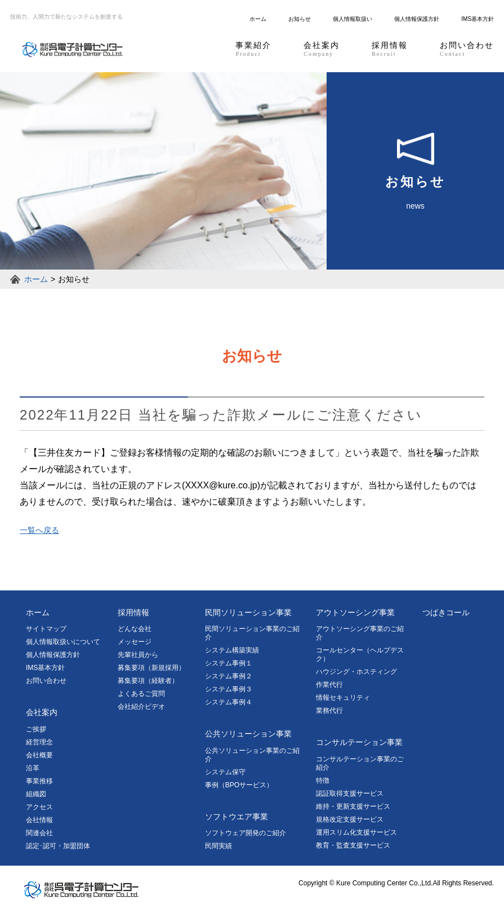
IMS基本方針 (477, 19)
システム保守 (225, 772)
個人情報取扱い (352, 19)
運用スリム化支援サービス (356, 832)
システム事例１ (228, 663)
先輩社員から (138, 655)
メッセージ (134, 642)
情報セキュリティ (343, 698)
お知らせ (299, 19)
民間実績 (218, 846)
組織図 (36, 794)
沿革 (32, 768)
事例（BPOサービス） (239, 785)
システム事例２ (228, 676)
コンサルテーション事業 (359, 742)
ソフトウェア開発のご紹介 (245, 833)
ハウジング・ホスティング (356, 672)
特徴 (322, 780)
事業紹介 (253, 49)
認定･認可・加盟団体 (58, 846)
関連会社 (39, 833)
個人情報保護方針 (416, 19)
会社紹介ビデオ (141, 707)
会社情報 (39, 820)
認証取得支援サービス (349, 793)
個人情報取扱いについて (63, 642)
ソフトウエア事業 (236, 816)
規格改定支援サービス (349, 819)
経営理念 (39, 742)
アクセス (39, 807)
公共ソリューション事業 (248, 733)
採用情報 (390, 49)
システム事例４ (228, 702)
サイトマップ (46, 629)
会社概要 (39, 755)
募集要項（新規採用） (151, 668)
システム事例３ (228, 689)
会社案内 (322, 49)
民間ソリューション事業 (248, 612)
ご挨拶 (36, 729)
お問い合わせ (467, 49)
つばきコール (446, 612)
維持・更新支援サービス (353, 806)
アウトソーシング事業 (355, 612)
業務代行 (329, 710)
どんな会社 (134, 629)
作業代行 (329, 685)
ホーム (257, 19)
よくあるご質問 (141, 694)
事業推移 (39, 781)
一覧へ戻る (39, 530)
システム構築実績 (232, 650)
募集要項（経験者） (148, 681)
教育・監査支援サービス (353, 845)
